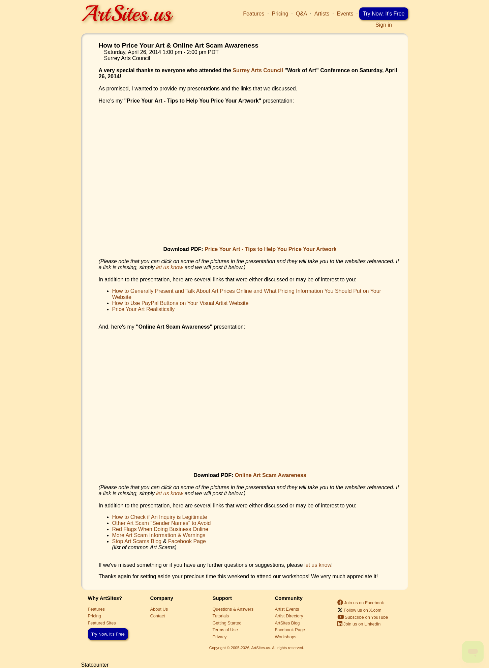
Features (253, 14)
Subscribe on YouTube (362, 617)
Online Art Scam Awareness (270, 475)
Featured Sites (102, 622)
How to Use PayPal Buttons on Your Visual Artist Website (180, 303)
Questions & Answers (233, 609)
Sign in (383, 25)
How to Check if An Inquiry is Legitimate (159, 517)
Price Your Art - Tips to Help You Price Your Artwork (271, 249)
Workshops (286, 636)
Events (345, 14)
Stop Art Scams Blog (137, 541)
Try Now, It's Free (383, 14)
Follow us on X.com (359, 610)
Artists (321, 14)
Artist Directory (289, 615)
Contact (157, 615)
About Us (159, 609)
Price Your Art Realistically (143, 309)
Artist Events (287, 609)
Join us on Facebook (360, 602)
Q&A (301, 14)
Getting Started (227, 622)
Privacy (220, 636)
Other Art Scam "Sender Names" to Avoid (161, 523)
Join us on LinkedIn (359, 624)
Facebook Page (187, 541)
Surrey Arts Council (258, 70)
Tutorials (221, 615)
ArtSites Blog (287, 622)
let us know (169, 267)
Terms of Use (225, 629)
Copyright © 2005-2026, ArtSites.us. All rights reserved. (256, 648)
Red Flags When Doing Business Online (160, 529)
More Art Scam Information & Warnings (159, 535)
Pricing (280, 14)
